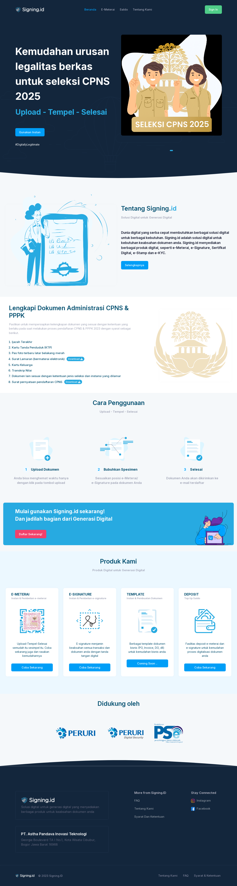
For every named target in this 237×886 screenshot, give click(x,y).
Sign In (213, 9)
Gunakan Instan (30, 132)
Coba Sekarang (32, 667)
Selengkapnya (134, 265)
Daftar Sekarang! (30, 534)
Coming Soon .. (147, 663)
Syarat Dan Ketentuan (149, 816)
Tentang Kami (144, 808)
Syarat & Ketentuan (207, 875)
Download (75, 359)
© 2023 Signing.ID (50, 875)
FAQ (137, 800)
